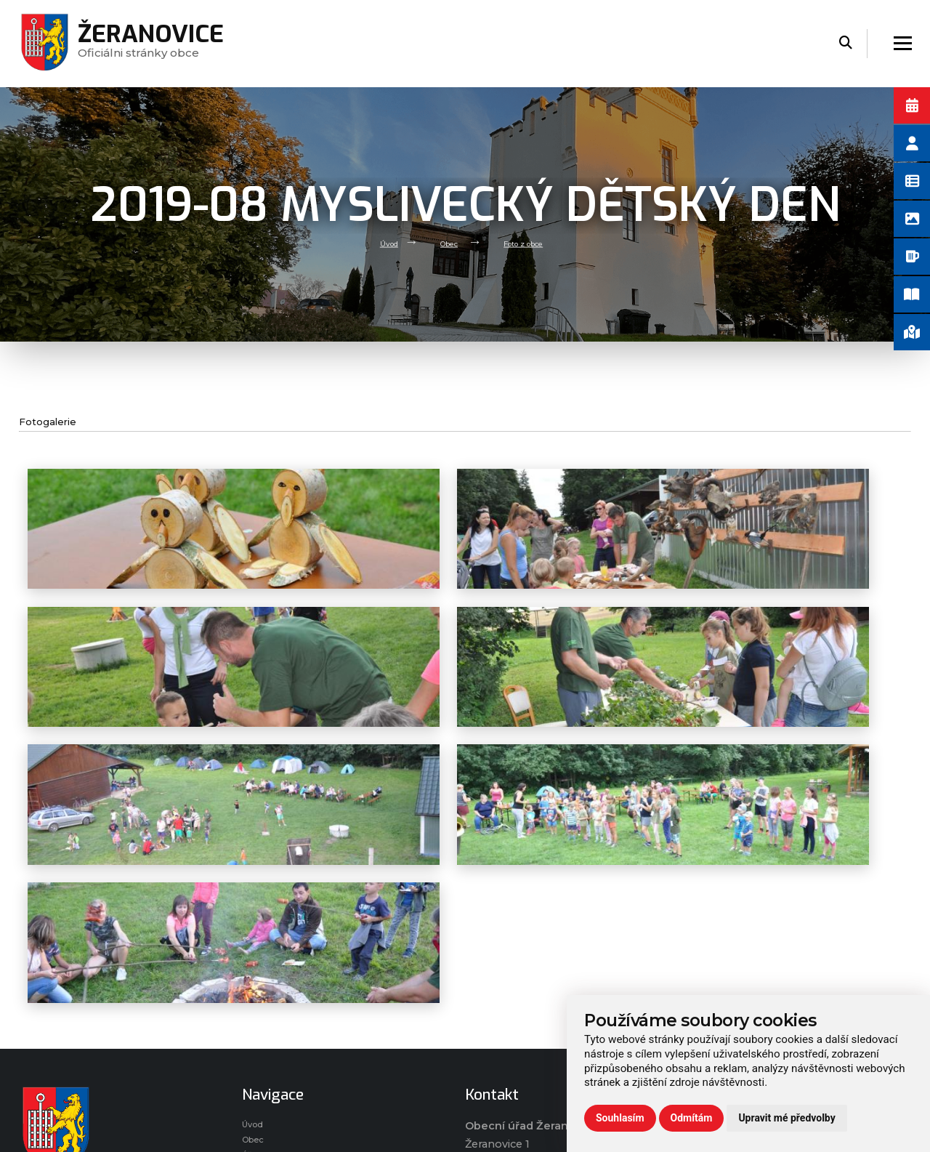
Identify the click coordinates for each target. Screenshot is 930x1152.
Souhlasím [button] (620, 1118)
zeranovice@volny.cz (532, 1015)
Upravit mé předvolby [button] (786, 1118)
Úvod (374, 242)
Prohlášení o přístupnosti (757, 944)
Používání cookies (736, 983)
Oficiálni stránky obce (158, 43)
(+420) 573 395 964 (527, 1051)
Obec (442, 242)
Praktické (266, 1040)
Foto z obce (531, 242)
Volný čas (267, 1002)
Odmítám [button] (692, 1118)
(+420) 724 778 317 (530, 1032)
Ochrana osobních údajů (753, 963)
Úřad (254, 983)
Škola (256, 1021)
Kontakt (264, 1060)
